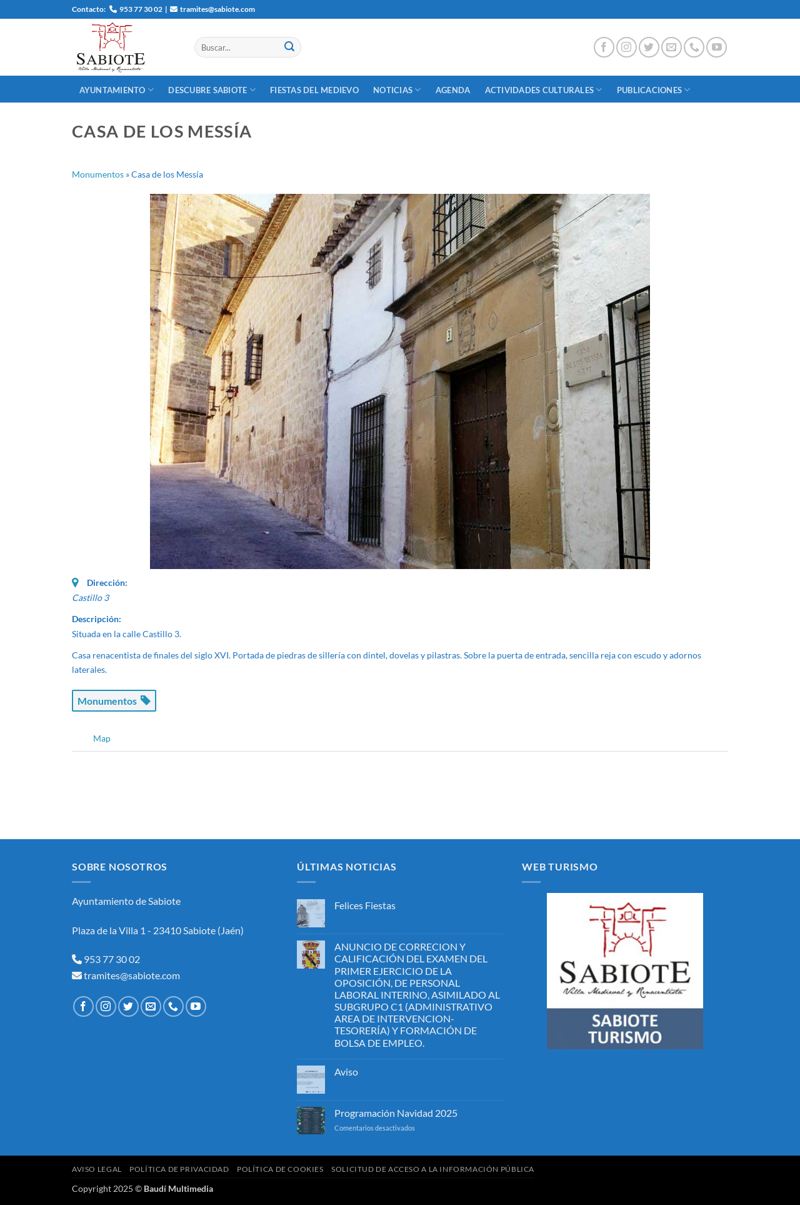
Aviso (346, 1071)
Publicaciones (654, 90)
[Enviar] (289, 47)
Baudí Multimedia (178, 1188)
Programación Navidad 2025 (396, 1113)
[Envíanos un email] (671, 47)
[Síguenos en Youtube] (716, 47)
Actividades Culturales (543, 90)
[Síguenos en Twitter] (649, 47)
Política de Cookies (280, 1169)
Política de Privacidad (179, 1169)
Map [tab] (102, 738)
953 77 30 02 (112, 959)
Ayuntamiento (116, 90)
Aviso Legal (97, 1169)
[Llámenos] (694, 47)
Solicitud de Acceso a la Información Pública (432, 1169)
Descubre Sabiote (212, 90)
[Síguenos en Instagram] (626, 47)
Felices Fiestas (365, 905)
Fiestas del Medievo (314, 90)
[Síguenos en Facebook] (604, 47)
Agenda (453, 90)
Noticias (397, 90)
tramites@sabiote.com (131, 975)
